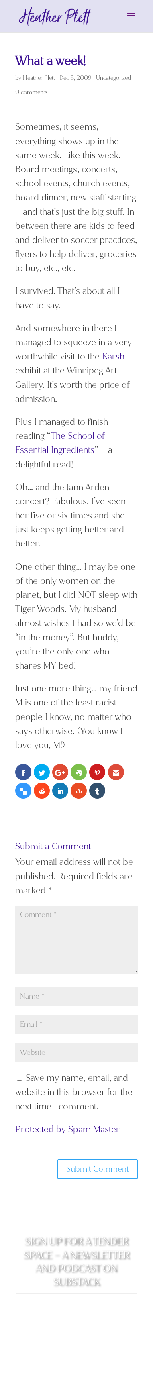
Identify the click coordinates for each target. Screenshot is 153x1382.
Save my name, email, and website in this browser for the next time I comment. (74, 1092)
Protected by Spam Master (67, 1129)
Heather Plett (39, 78)
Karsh (113, 357)
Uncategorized (113, 78)
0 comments (31, 92)
